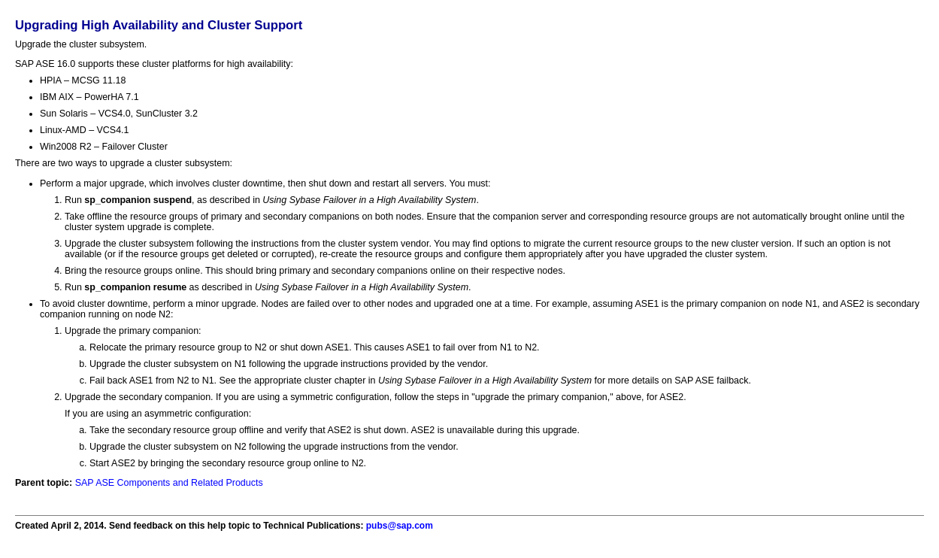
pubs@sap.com (399, 525)
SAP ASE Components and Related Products (169, 483)
